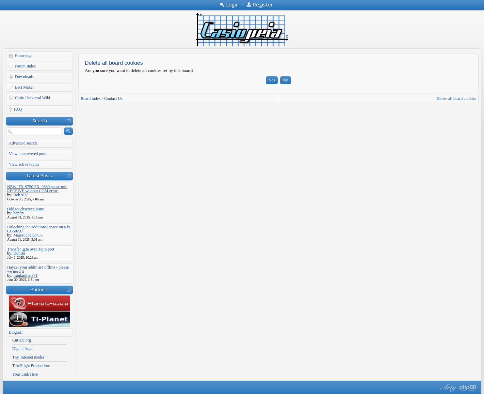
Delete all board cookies (456, 98)
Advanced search (23, 143)
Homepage (23, 55)
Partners (40, 289)
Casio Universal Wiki (32, 97)
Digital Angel (23, 348)
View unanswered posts (28, 153)
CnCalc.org (21, 340)
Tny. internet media (28, 357)
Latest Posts (39, 175)
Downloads (24, 76)
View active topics (24, 164)
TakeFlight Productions (31, 365)
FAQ (18, 109)
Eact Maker (24, 87)
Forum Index (25, 66)
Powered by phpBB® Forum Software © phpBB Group (468, 388)
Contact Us (113, 98)
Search (39, 121)
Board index (91, 98)
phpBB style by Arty (447, 388)
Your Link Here (25, 374)
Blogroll (15, 332)
